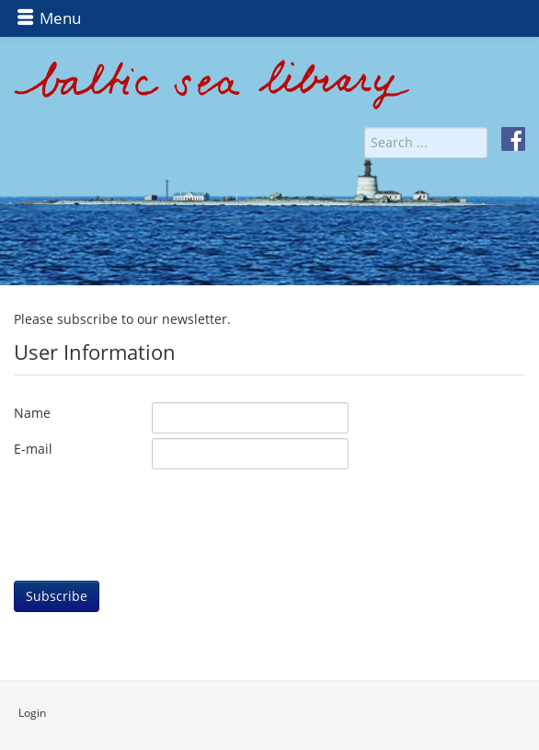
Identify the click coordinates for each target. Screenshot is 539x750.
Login (32, 713)
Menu (49, 18)
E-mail (33, 448)
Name (32, 412)
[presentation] (153, 510)
